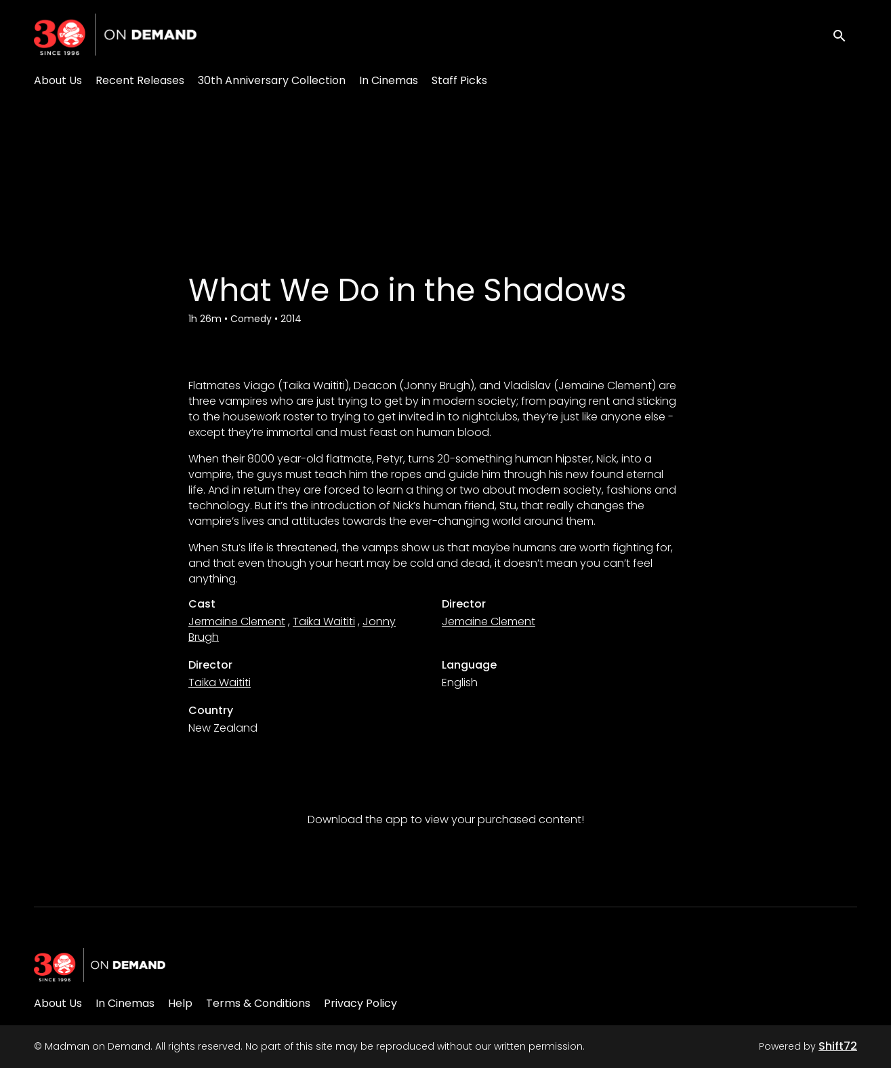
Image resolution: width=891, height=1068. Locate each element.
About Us (58, 80)
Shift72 (838, 1046)
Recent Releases (140, 80)
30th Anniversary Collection (272, 80)
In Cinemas (388, 80)
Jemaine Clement (488, 621)
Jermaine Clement (236, 621)
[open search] (845, 34)
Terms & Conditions (258, 1003)
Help (180, 1003)
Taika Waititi (324, 621)
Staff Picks (459, 80)
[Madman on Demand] (99, 965)
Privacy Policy (360, 1003)
